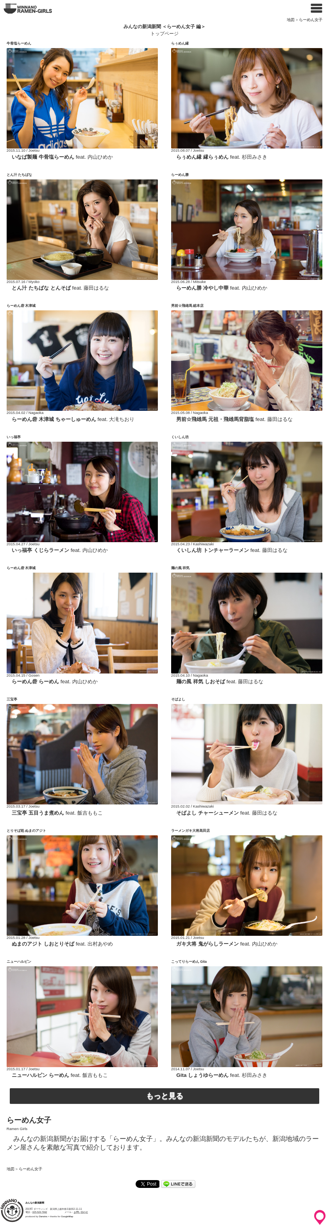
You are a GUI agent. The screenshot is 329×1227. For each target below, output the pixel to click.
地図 (291, 20)
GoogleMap (67, 1216)
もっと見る (164, 1096)
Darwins (43, 1216)
